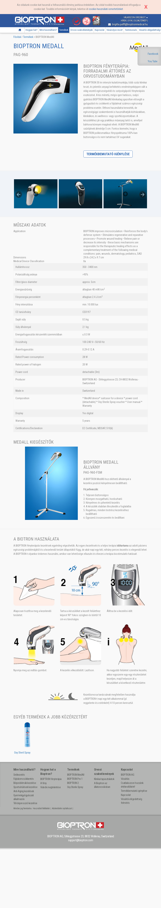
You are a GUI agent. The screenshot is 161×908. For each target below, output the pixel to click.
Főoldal (20, 29)
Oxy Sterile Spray (75, 787)
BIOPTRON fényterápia (51, 779)
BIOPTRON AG (127, 774)
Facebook (153, 53)
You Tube (152, 61)
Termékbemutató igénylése (108, 154)
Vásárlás (125, 778)
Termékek (63, 29)
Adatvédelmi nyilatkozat (62, 808)
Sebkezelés (19, 774)
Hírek (124, 20)
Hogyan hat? (31, 29)
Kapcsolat (99, 29)
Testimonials (131, 29)
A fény (43, 783)
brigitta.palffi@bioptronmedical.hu (128, 24)
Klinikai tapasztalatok (104, 779)
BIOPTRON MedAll (75, 774)
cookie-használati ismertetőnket (106, 8)
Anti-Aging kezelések (23, 791)
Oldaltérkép (140, 20)
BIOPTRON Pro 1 (75, 778)
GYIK (130, 20)
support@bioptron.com (80, 840)
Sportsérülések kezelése (25, 787)
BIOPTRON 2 (73, 782)
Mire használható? (48, 29)
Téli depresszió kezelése (25, 803)
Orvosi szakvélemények (81, 29)
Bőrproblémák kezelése (24, 782)
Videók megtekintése (50, 787)
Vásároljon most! (115, 29)
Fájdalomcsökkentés (23, 778)
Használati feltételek (41, 808)
